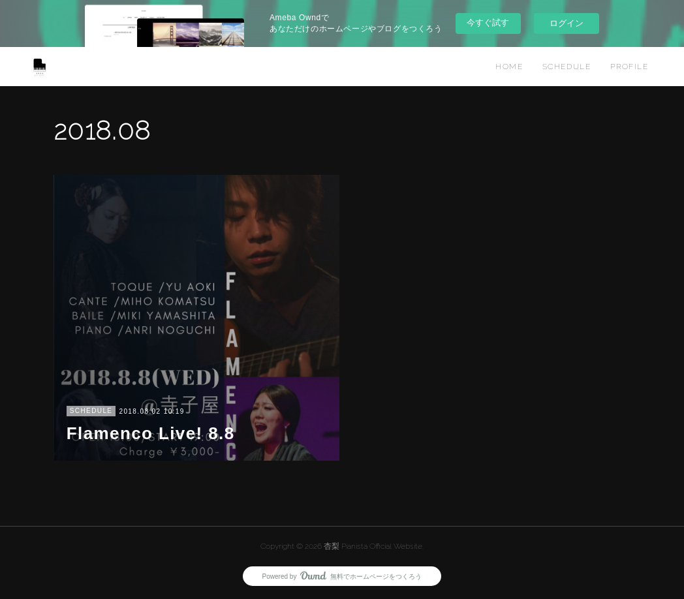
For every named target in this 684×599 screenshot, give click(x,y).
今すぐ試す (488, 22)
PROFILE (629, 66)
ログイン (566, 23)
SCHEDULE (566, 66)
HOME (509, 66)
